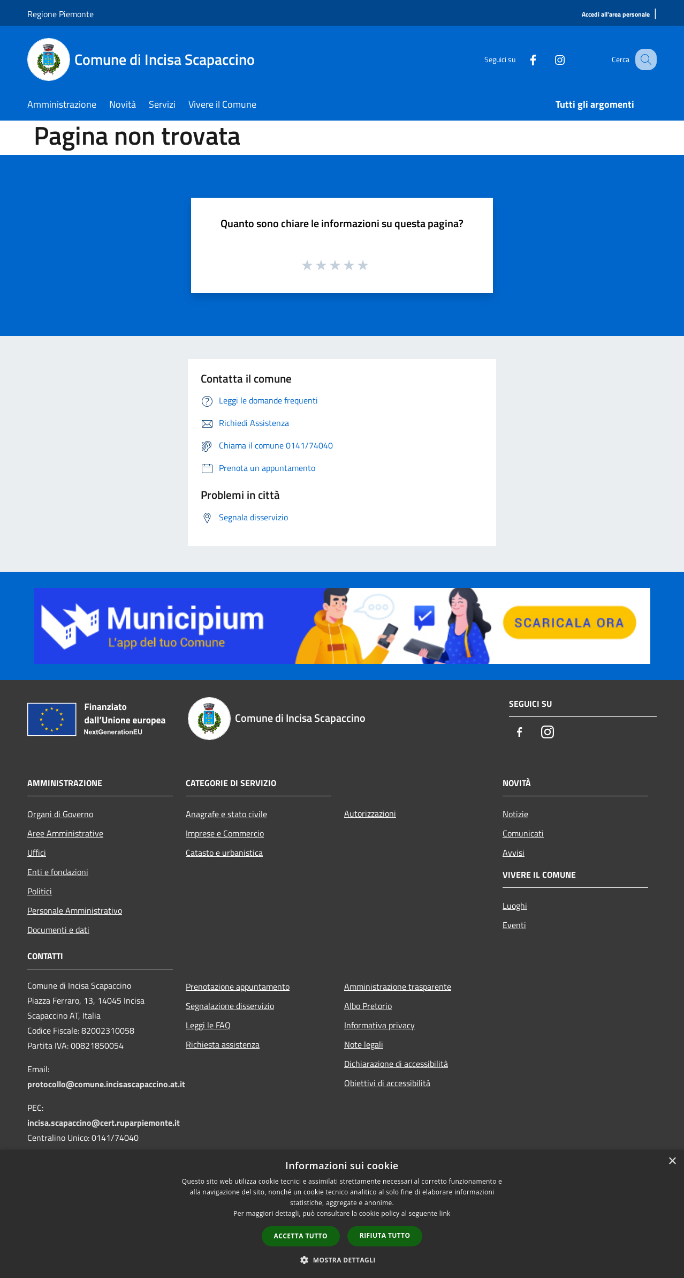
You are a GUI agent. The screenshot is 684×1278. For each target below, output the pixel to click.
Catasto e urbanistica (224, 852)
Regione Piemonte (60, 14)
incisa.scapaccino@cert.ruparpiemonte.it (103, 1122)
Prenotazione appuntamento (238, 986)
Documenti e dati (58, 929)
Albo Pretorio (368, 1005)
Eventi (514, 924)
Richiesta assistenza (223, 1044)
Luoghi (515, 905)
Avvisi (514, 852)
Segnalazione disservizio (230, 1005)
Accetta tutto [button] (301, 1235)
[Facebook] (522, 59)
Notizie (515, 814)
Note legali (363, 1044)
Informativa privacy (379, 1025)
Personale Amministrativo (74, 910)
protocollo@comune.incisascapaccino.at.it (106, 1084)
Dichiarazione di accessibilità (396, 1063)
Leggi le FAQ (208, 1025)
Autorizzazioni (370, 813)
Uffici (36, 852)
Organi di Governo (60, 814)
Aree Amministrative (65, 833)
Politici (39, 891)
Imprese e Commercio (225, 833)
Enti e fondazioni (57, 871)
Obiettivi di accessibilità (387, 1083)
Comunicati (523, 833)
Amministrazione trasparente (397, 986)
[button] (342, 1259)
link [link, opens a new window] (445, 1213)
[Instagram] (548, 59)
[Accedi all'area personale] (616, 15)
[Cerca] (644, 59)
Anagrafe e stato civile (226, 814)
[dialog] (342, 1214)
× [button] (672, 1161)
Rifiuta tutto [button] (385, 1235)
